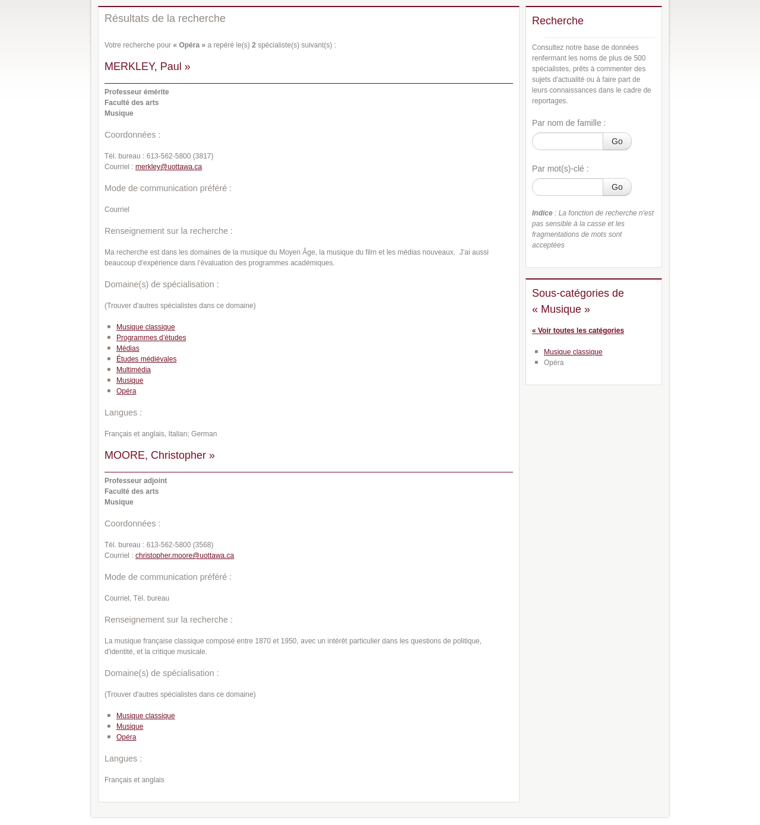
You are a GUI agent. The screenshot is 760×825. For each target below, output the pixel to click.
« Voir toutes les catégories (578, 330)
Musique (129, 380)
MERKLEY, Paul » (147, 66)
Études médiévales (146, 359)
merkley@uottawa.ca (168, 167)
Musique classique (145, 327)
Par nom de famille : (569, 123)
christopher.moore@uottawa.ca (184, 555)
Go (617, 141)
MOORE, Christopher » (159, 455)
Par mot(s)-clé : (560, 168)
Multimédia (133, 370)
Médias (128, 348)
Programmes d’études (151, 338)
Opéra (126, 391)
